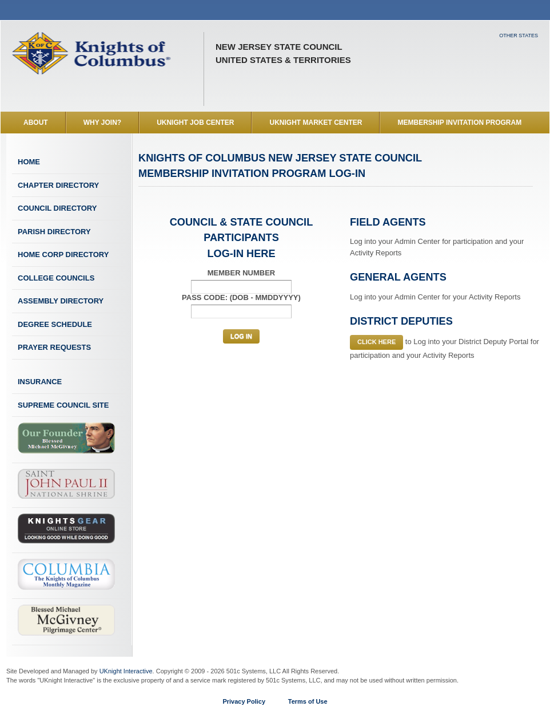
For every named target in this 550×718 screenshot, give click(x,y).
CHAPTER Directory (58, 185)
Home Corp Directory (63, 254)
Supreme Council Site (63, 405)
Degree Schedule (55, 324)
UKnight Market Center (315, 123)
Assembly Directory (60, 301)
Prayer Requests (54, 347)
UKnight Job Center (195, 123)
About (35, 123)
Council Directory (57, 208)
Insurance (40, 381)
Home (29, 161)
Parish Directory (54, 231)
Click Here (376, 341)
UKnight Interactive (126, 671)
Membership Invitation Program (459, 123)
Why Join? (102, 123)
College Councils (56, 278)
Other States (518, 35)
